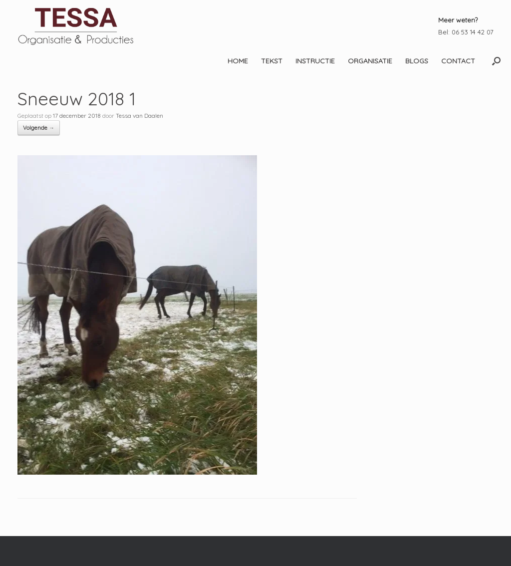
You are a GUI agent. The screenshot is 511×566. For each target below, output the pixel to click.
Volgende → (38, 127)
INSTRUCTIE (315, 60)
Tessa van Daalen (139, 115)
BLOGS (416, 60)
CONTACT (458, 60)
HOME (238, 60)
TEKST (271, 60)
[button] (496, 60)
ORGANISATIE (370, 60)
